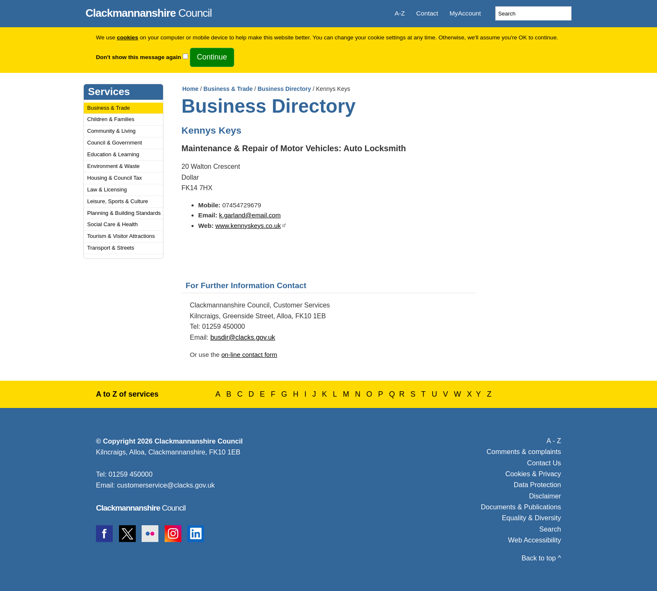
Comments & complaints (523, 451)
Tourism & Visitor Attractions (121, 236)
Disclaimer (545, 496)
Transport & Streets (110, 248)
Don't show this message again (138, 57)
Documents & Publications (521, 507)
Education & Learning (113, 154)
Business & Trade (108, 108)
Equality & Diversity (531, 517)
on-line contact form (249, 354)
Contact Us (544, 463)
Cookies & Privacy (533, 473)
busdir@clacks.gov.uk (242, 337)
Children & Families (111, 119)
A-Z (400, 13)
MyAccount (465, 13)
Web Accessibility (534, 540)
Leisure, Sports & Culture (117, 201)
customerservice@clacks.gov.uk (166, 485)
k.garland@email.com (250, 215)
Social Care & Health (112, 224)
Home (190, 88)
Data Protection (537, 484)
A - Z (553, 440)
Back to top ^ (541, 558)
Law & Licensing (107, 189)
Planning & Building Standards (124, 213)
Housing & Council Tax (114, 178)
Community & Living (111, 131)
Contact (427, 13)
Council (148, 12)
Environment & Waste (113, 166)
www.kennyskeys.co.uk (248, 225)
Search (550, 529)
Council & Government (114, 142)
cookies (127, 37)
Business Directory (284, 88)
